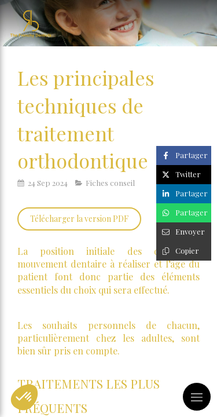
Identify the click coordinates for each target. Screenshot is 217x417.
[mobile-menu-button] (196, 396)
